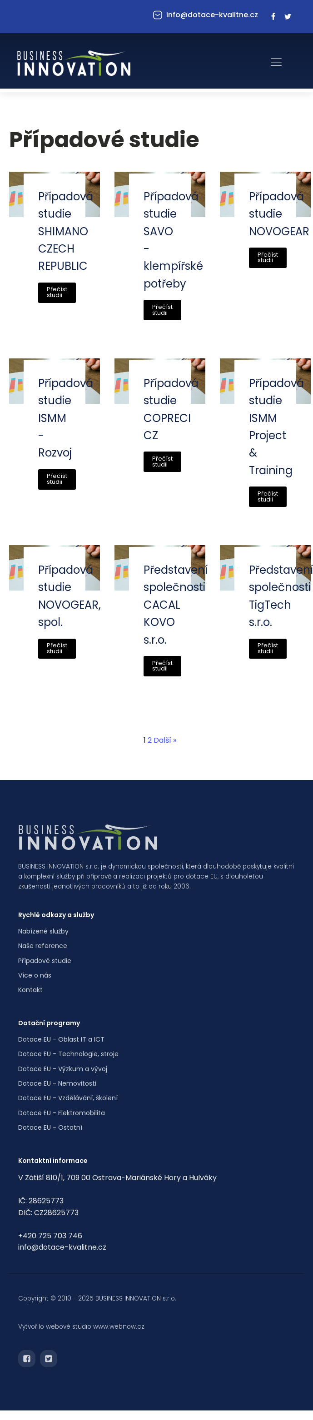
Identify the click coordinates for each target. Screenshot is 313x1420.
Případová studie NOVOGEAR (279, 214)
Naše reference (42, 945)
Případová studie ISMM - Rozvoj (65, 418)
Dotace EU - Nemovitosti (57, 1083)
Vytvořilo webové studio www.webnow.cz (81, 1326)
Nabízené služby (43, 931)
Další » (165, 740)
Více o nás (34, 975)
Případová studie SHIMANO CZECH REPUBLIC (65, 231)
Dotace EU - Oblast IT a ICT (61, 1039)
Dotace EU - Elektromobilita (61, 1112)
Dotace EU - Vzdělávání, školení (68, 1097)
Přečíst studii (57, 292)
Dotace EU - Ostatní (50, 1127)
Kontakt (30, 989)
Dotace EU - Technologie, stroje (68, 1053)
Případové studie (44, 960)
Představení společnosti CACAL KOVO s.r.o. (176, 604)
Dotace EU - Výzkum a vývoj (62, 1068)
